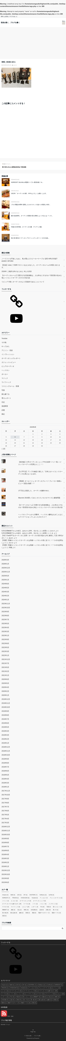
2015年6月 (5, 882)
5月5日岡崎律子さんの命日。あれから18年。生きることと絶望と (25, 531)
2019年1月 (5, 743)
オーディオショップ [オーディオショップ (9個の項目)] (39, 901)
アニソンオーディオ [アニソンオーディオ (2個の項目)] (56, 898)
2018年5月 (5, 775)
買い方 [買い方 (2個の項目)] (55, 909)
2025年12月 (6, 568)
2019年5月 (5, 727)
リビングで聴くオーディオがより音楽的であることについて (23, 282)
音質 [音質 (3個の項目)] (4, 915)
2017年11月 (6, 791)
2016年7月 (5, 846)
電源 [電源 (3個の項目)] (34, 912)
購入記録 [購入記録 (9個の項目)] (13, 912)
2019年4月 (5, 731)
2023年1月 (5, 635)
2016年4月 (5, 854)
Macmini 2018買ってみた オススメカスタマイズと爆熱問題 (39, 498)
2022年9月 (5, 639)
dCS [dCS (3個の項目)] (19, 895)
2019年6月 (5, 723)
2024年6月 (5, 584)
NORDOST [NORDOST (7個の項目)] (6, 898)
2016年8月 (5, 842)
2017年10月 (6, 795)
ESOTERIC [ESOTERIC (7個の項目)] (33, 895)
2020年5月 (5, 683)
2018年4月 (5, 779)
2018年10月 (6, 755)
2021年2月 (5, 671)
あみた (11, 538)
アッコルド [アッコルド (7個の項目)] (44, 898)
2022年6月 (5, 643)
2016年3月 (5, 858)
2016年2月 (5, 862)
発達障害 (5, 406)
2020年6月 (5, 679)
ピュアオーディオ (8, 366)
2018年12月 (6, 747)
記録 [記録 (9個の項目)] (42, 909)
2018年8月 (5, 763)
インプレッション (8, 354)
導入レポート (6, 398)
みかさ (15, 65)
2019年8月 (5, 715)
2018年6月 (5, 771)
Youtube (4, 338)
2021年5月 (5, 667)
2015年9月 (5, 878)
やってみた (5, 346)
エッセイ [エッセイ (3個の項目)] (14, 901)
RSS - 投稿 (7, 1016)
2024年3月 (5, 592)
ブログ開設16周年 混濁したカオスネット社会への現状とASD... (30, 204)
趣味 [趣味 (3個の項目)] (21, 912)
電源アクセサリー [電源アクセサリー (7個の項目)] (44, 912)
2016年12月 (6, 826)
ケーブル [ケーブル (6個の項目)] (27, 904)
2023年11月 (6, 603)
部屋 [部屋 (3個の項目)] (28, 912)
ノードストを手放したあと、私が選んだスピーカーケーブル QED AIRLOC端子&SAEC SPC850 (30, 260)
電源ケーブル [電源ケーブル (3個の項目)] (56, 912)
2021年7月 (5, 663)
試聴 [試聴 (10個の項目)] (48, 909)
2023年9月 (5, 611)
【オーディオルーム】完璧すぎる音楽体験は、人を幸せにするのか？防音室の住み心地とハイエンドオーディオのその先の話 (32, 277)
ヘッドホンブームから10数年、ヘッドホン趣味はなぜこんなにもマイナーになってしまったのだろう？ (40, 516)
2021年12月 (6, 659)
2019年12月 (6, 699)
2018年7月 (5, 767)
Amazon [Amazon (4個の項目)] (5, 895)
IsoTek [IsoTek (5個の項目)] (51, 895)
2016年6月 (5, 850)
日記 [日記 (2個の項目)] (19, 909)
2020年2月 (5, 691)
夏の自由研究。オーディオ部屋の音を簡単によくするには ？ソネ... (32, 216)
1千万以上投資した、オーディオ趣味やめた (33, 490)
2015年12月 (6, 870)
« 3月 (3, 449)
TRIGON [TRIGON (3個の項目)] (15, 898)
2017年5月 (5, 815)
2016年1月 (5, 866)
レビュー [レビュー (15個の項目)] (25, 907)
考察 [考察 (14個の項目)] (26, 909)
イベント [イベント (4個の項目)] (5, 901)
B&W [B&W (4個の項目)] (13, 895)
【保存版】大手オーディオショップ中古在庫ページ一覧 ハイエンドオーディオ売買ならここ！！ (39, 463)
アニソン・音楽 (7, 350)
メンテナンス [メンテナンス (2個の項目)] (53, 904)
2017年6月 (5, 811)
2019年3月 (5, 735)
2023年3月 (5, 631)
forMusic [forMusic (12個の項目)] (43, 895)
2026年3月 (5, 560)
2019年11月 (6, 703)
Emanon (36, 1038)
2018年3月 (5, 783)
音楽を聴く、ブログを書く (10, 22)
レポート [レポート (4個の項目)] (35, 907)
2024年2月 (5, 596)
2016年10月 (6, 834)
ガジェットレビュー (9, 362)
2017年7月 (5, 807)
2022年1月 (5, 655)
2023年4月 (5, 627)
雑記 (3, 414)
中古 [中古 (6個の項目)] (42, 907)
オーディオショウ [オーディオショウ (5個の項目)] (25, 901)
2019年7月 (5, 719)
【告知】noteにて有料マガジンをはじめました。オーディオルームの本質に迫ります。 (31, 266)
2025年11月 (6, 572)
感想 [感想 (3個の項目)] (13, 909)
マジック (5, 378)
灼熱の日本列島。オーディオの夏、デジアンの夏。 (27, 227)
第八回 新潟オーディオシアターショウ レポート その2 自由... (30, 238)
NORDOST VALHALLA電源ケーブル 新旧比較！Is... (27, 182)
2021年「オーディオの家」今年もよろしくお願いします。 (29, 193)
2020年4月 (5, 687)
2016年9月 (5, 838)
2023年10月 (6, 607)
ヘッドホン (5, 370)
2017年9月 (5, 799)
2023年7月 (5, 619)
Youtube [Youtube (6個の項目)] (35, 898)
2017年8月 (5, 803)
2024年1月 (5, 599)
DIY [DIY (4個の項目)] (25, 895)
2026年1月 (5, 564)
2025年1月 (5, 580)
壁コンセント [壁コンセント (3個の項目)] (57, 907)
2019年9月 (5, 711)
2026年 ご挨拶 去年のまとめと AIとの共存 (17, 271)
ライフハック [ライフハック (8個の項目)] (15, 907)
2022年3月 (5, 651)
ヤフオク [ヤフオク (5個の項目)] (5, 907)
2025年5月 (5, 576)
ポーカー (5, 374)
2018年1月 (5, 787)
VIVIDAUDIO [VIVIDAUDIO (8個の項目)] (25, 898)
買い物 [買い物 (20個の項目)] (5, 912)
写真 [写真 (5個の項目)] (49, 907)
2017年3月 (5, 822)
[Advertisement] (33, 42)
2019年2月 (5, 739)
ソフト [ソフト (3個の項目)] (35, 904)
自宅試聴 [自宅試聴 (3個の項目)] (34, 909)
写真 (3, 390)
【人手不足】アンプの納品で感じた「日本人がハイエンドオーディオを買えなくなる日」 (40, 473)
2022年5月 (5, 647)
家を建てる (5, 394)
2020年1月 (5, 695)
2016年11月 (6, 830)
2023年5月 (5, 623)
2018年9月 (5, 759)
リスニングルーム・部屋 (10, 386)
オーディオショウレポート (11, 358)
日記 (3, 402)
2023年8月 (5, 615)
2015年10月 (6, 874)
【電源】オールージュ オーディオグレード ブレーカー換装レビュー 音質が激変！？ (40, 482)
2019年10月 (6, 707)
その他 (4, 342)
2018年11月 (6, 751)
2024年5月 (5, 588)
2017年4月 (5, 819)
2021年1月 (5, 675)
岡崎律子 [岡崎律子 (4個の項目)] (5, 909)
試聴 (3, 410)
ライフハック (6, 382)
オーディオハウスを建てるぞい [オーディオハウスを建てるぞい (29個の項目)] (11, 904)
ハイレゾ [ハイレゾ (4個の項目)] (43, 904)
